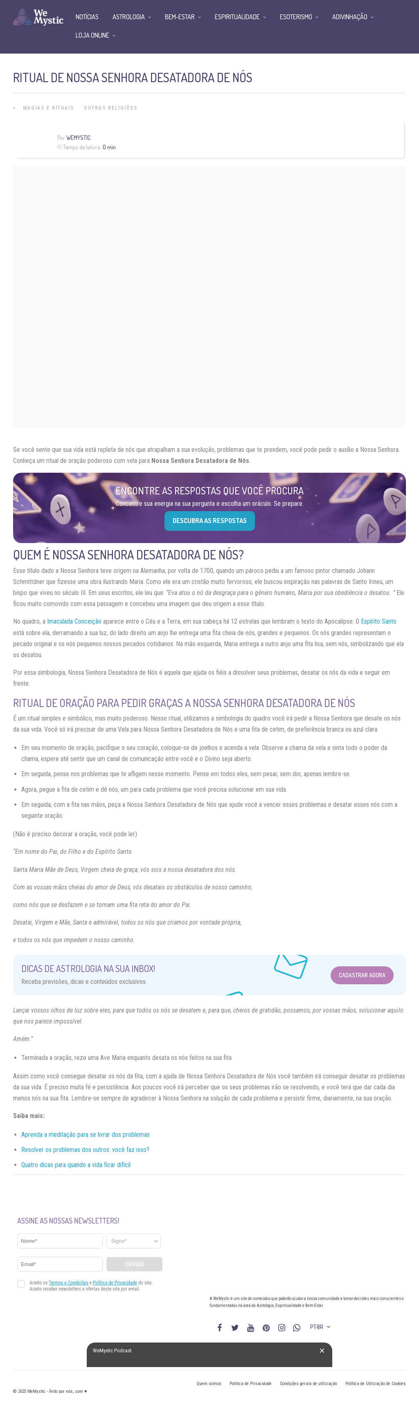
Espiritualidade (237, 17)
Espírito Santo (378, 621)
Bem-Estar (180, 17)
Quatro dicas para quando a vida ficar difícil (76, 1165)
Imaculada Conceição (74, 621)
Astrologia (129, 17)
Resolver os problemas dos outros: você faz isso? (85, 1150)
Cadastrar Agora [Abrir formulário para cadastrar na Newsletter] (362, 975)
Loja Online (92, 35)
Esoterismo (296, 17)
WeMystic (78, 137)
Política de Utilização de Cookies (375, 1383)
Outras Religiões (110, 108)
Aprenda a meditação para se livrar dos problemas (85, 1134)
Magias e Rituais (48, 108)
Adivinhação (349, 17)
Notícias (87, 17)
